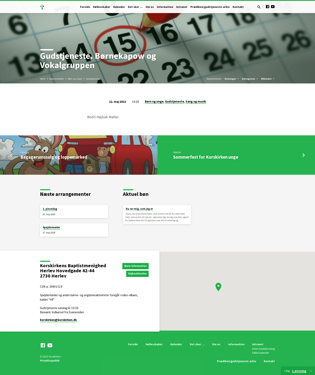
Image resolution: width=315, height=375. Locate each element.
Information (165, 7)
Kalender (119, 7)
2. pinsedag (50, 209)
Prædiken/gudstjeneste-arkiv (210, 7)
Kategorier (250, 78)
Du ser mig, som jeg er (139, 209)
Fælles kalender (260, 352)
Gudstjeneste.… (94, 78)
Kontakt (238, 7)
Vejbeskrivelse (137, 273)
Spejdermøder (51, 227)
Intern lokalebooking (263, 348)
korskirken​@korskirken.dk (58, 320)
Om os (150, 7)
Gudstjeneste (174, 101)
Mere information (135, 265)
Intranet (181, 7)
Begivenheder (56, 78)
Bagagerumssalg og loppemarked (53, 157)
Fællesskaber (101, 7)
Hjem (42, 78)
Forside (85, 7)
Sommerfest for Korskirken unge (205, 157)
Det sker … (135, 7)
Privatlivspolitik (49, 360)
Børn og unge (75, 78)
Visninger (232, 78)
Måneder (268, 78)
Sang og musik (196, 101)
